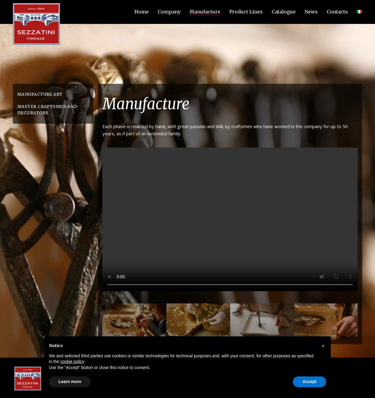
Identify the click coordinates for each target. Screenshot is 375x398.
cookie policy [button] (72, 361)
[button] (323, 346)
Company (169, 12)
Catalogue (284, 12)
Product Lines (246, 12)
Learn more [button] (70, 381)
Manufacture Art (40, 94)
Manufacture (205, 12)
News (311, 12)
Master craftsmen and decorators (47, 110)
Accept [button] (309, 381)
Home (141, 12)
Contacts (337, 12)
